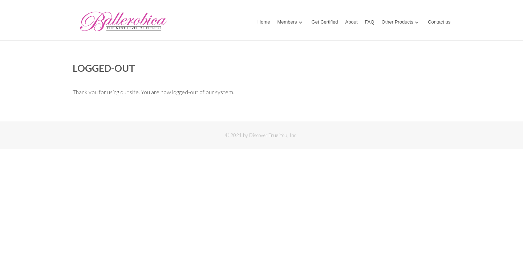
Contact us (439, 22)
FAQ (369, 22)
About (351, 22)
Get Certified (325, 22)
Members (287, 22)
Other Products (397, 22)
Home (264, 22)
